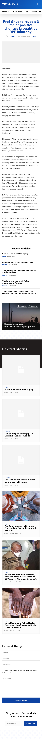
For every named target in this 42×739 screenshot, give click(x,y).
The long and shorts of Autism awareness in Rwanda (16, 282)
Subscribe (30, 723)
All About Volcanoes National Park (17, 262)
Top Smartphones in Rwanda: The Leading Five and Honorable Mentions (19, 292)
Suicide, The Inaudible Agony (15, 254)
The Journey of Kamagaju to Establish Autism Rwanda (19, 271)
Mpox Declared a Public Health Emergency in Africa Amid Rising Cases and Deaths (20, 625)
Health (4, 275)
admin (13, 36)
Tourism (5, 265)
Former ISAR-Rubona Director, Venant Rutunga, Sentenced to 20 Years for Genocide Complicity (20, 576)
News (34, 36)
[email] (14, 723)
